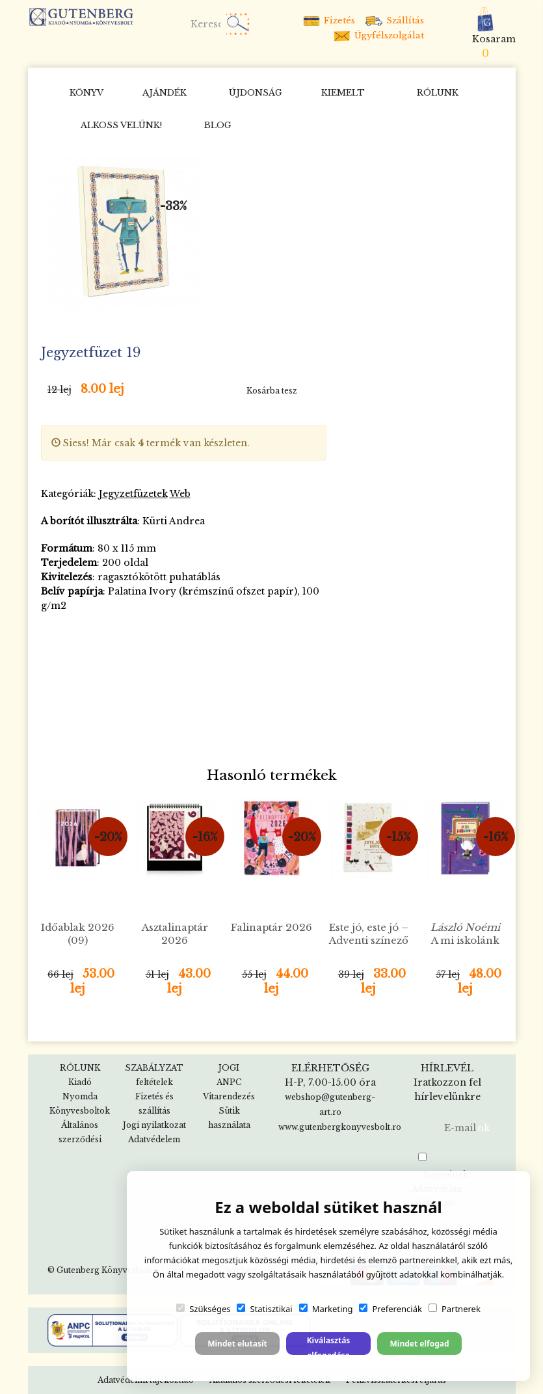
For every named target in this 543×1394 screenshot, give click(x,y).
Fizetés (328, 20)
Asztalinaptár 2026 (175, 933)
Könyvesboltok (79, 1111)
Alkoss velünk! (121, 125)
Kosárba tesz (271, 390)
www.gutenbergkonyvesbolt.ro (339, 1127)
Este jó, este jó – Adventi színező (368, 933)
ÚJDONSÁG (255, 92)
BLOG (218, 125)
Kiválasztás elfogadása (329, 1345)
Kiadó (80, 1082)
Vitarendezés (229, 1096)
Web (180, 494)
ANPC (229, 1082)
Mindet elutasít (237, 1343)
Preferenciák (390, 1309)
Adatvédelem (154, 1139)
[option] (122, 232)
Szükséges (203, 1309)
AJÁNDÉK (164, 92)
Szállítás (394, 20)
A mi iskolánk (465, 933)
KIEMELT (343, 92)
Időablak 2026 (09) (77, 933)
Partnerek (455, 1309)
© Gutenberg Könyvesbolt (99, 1270)
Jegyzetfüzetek (133, 494)
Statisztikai (264, 1309)
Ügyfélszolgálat (378, 35)
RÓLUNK (437, 92)
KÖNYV (86, 92)
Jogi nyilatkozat (154, 1125)
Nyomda (80, 1096)
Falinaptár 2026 (271, 927)
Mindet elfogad (419, 1343)
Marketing (326, 1309)
